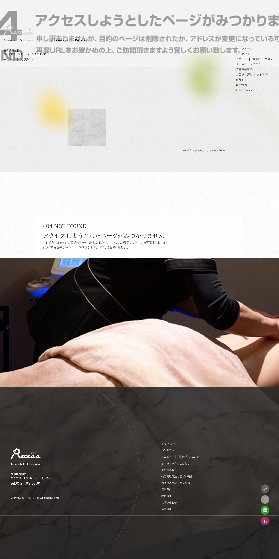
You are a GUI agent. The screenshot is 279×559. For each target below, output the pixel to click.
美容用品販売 (244, 69)
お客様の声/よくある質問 (252, 74)
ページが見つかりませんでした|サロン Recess (203, 150)
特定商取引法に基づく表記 (176, 476)
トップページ (244, 48)
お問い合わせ (244, 90)
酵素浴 (257, 59)
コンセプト (243, 54)
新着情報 (166, 509)
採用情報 (241, 85)
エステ (269, 59)
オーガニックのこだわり (251, 64)
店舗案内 (241, 79)
